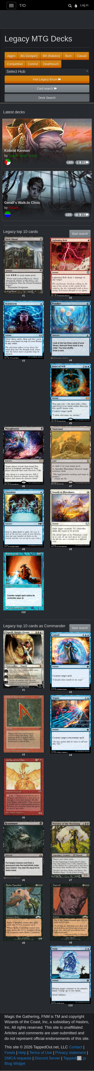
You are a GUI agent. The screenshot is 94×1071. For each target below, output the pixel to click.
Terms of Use (40, 1053)
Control (33, 64)
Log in (84, 5)
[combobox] (47, 71)
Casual (82, 56)
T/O (22, 5)
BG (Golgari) (29, 56)
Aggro (11, 56)
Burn (68, 56)
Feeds (9, 1053)
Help (22, 1053)
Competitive (15, 64)
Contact (75, 1047)
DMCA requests (17, 1058)
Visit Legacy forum (47, 79)
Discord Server (47, 1058)
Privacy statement (70, 1053)
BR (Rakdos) (51, 56)
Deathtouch (51, 64)
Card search (47, 88)
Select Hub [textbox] (15, 71)
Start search (80, 233)
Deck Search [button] (46, 97)
